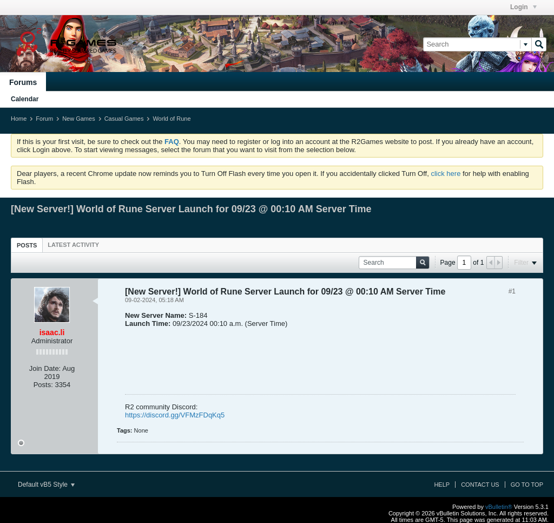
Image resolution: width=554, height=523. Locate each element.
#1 (512, 291)
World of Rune (171, 118)
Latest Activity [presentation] (73, 244)
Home (19, 118)
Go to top (527, 484)
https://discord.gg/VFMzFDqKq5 (175, 415)
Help (442, 484)
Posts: (43, 385)
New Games (78, 118)
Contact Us (480, 484)
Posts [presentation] (27, 245)
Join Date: (45, 368)
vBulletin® (498, 507)
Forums (23, 82)
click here (445, 173)
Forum (44, 118)
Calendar (24, 99)
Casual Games (124, 118)
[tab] (27, 245)
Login (523, 7)
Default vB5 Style (46, 484)
